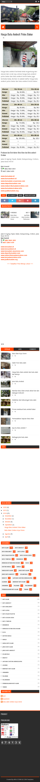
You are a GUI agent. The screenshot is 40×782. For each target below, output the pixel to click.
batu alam (5, 548)
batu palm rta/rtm (8, 555)
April (6, 537)
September (8, 525)
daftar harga (6, 566)
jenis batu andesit (8, 574)
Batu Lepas (21, 551)
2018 (5, 513)
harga (20, 195)
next (3, 344)
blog (27, 563)
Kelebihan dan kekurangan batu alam (24, 400)
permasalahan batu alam (10, 589)
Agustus (8, 534)
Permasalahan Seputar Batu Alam (23, 418)
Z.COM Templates (28, 779)
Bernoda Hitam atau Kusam (11, 563)
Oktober (8, 522)
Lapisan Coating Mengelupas (22, 578)
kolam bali (24, 574)
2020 (5, 507)
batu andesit (12, 195)
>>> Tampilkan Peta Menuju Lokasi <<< (20, 264)
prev (1, 344)
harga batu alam (30, 195)
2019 (5, 510)
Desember (8, 516)
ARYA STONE (17, 779)
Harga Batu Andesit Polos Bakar (14, 527)
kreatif (4, 578)
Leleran (4, 582)
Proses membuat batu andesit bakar (24, 409)
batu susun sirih (26, 555)
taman (26, 589)
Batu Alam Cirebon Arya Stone (14, 530)
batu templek (6, 559)
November (8, 519)
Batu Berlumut (7, 551)
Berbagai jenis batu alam (20, 437)
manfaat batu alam (19, 582)
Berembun (19, 559)
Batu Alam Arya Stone (19, 353)
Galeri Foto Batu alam (19, 363)
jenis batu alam (24, 570)
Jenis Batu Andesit (18, 381)
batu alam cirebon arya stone (12, 702)
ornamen (5, 585)
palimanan (28, 585)
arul (4, 696)
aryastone (6, 699)
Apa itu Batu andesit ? (19, 428)
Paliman (16, 585)
